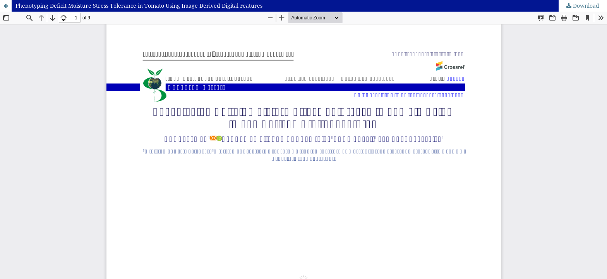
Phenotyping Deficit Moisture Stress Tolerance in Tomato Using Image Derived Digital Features (138, 5)
